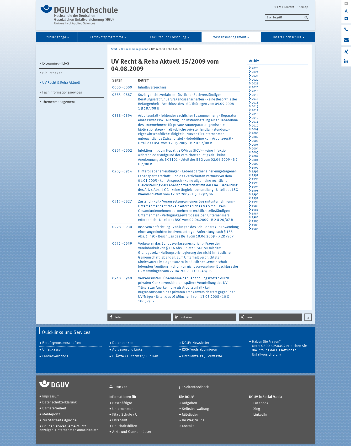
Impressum (50, 396)
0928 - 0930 (122, 227)
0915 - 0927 (122, 202)
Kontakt (289, 7)
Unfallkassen (52, 350)
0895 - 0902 (122, 151)
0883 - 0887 (122, 95)
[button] (139, 317)
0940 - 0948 (122, 278)
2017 (255, 98)
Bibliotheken (52, 73)
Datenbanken (122, 343)
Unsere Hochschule (286, 37)
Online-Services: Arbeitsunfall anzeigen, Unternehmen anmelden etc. (69, 428)
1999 (255, 167)
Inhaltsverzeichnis (152, 87)
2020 (255, 87)
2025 (255, 68)
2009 (255, 129)
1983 (255, 225)
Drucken (120, 387)
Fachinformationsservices (62, 92)
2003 (255, 152)
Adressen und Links (127, 350)
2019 (255, 91)
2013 (255, 114)
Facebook (260, 403)
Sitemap (302, 7)
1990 (255, 202)
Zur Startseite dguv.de (59, 420)
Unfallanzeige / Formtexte (202, 356)
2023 (255, 75)
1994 (255, 186)
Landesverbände (55, 356)
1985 (255, 221)
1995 (255, 183)
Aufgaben (189, 403)
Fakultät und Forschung (168, 37)
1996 (255, 179)
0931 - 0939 (122, 244)
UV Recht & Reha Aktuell (61, 83)
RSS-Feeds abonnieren (199, 350)
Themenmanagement (58, 102)
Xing (256, 409)
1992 (255, 194)
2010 (255, 125)
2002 (255, 156)
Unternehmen (122, 409)
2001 (255, 160)
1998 (255, 171)
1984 (255, 229)
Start (114, 49)
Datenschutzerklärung (59, 402)
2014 (255, 110)
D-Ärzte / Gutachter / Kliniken (135, 356)
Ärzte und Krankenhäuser (131, 432)
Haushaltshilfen (124, 426)
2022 (255, 79)
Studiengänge (55, 37)
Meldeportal (51, 414)
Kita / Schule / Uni (126, 415)
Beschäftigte (122, 403)
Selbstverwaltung (195, 409)
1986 (255, 217)
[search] (287, 17)
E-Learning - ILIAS (55, 64)
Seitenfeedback (196, 387)
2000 (255, 163)
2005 (255, 144)
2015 (255, 106)
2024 (255, 72)
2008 (255, 133)
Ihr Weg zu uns (193, 420)
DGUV (277, 7)
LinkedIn (260, 415)
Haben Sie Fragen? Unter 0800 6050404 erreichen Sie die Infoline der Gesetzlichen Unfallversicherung (279, 348)
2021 (255, 83)
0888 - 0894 (122, 116)
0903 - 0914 (122, 171)
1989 (255, 206)
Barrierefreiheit (54, 408)
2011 (255, 121)
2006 (255, 141)
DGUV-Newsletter (195, 343)
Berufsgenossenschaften (61, 343)
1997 (255, 175)
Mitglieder (190, 415)
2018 (255, 95)
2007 (255, 137)
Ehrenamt (119, 420)
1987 (255, 213)
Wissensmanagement (229, 37)
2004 (255, 148)
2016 (255, 102)
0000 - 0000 (122, 87)
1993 (255, 190)
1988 (255, 209)
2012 (255, 118)
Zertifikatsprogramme (106, 37)
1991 (255, 198)
